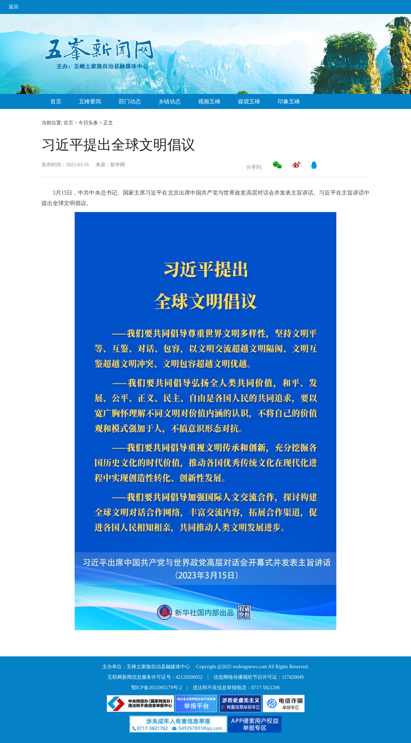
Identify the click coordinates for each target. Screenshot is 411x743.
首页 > (70, 122)
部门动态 (130, 101)
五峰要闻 (90, 101)
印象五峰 (289, 101)
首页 (55, 101)
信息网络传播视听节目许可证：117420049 (259, 677)
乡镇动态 (169, 101)
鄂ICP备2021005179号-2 (156, 687)
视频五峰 (209, 101)
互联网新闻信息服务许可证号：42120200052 (155, 677)
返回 (13, 6)
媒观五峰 (249, 101)
